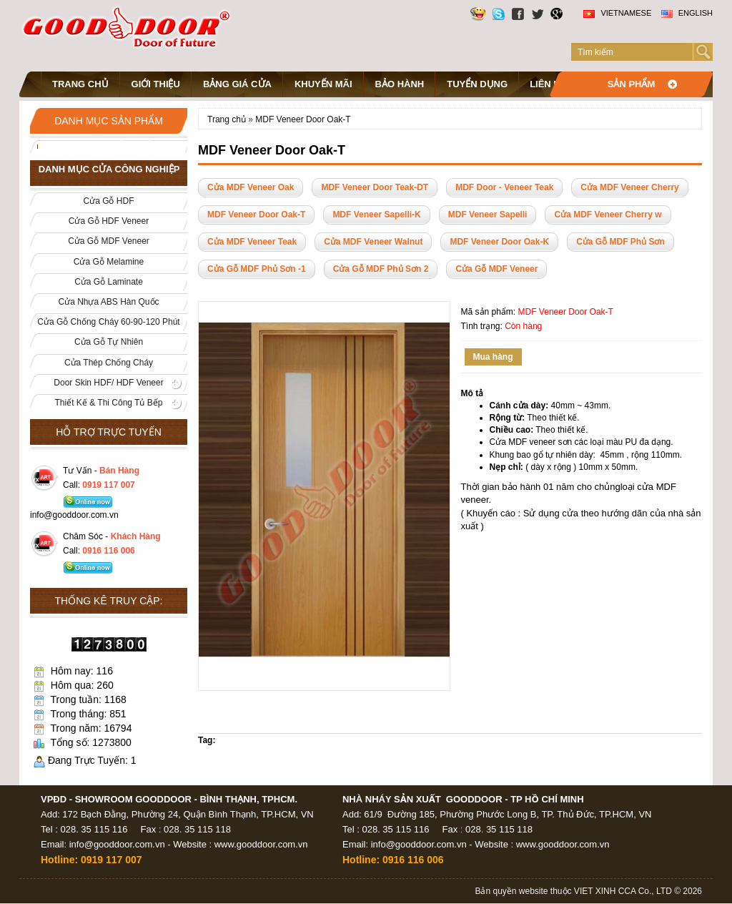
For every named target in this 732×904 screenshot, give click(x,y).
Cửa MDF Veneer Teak (252, 242)
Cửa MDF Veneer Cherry (629, 187)
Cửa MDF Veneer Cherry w (607, 215)
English (687, 13)
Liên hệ (547, 84)
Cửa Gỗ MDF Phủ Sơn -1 (256, 269)
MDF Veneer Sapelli (488, 215)
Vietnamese (617, 13)
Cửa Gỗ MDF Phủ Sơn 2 (381, 269)
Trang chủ (80, 84)
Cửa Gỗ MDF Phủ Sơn (620, 242)
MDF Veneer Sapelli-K (376, 215)
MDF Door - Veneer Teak (504, 187)
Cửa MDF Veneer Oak (250, 187)
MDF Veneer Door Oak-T (302, 119)
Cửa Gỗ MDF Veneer (496, 269)
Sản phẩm (632, 84)
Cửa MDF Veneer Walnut (373, 242)
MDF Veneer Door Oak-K (499, 242)
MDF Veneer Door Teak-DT (374, 187)
